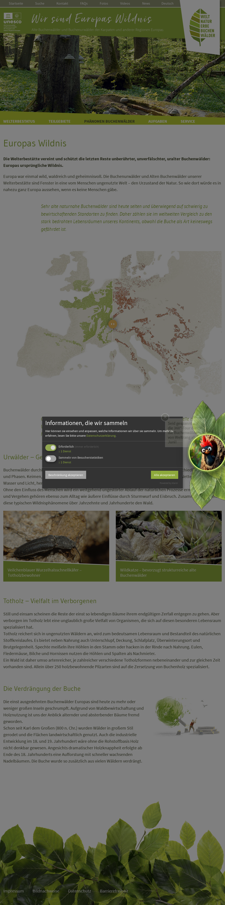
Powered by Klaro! (169, 483)
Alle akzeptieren (164, 475)
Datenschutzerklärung (101, 436)
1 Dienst (64, 451)
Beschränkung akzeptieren (65, 475)
